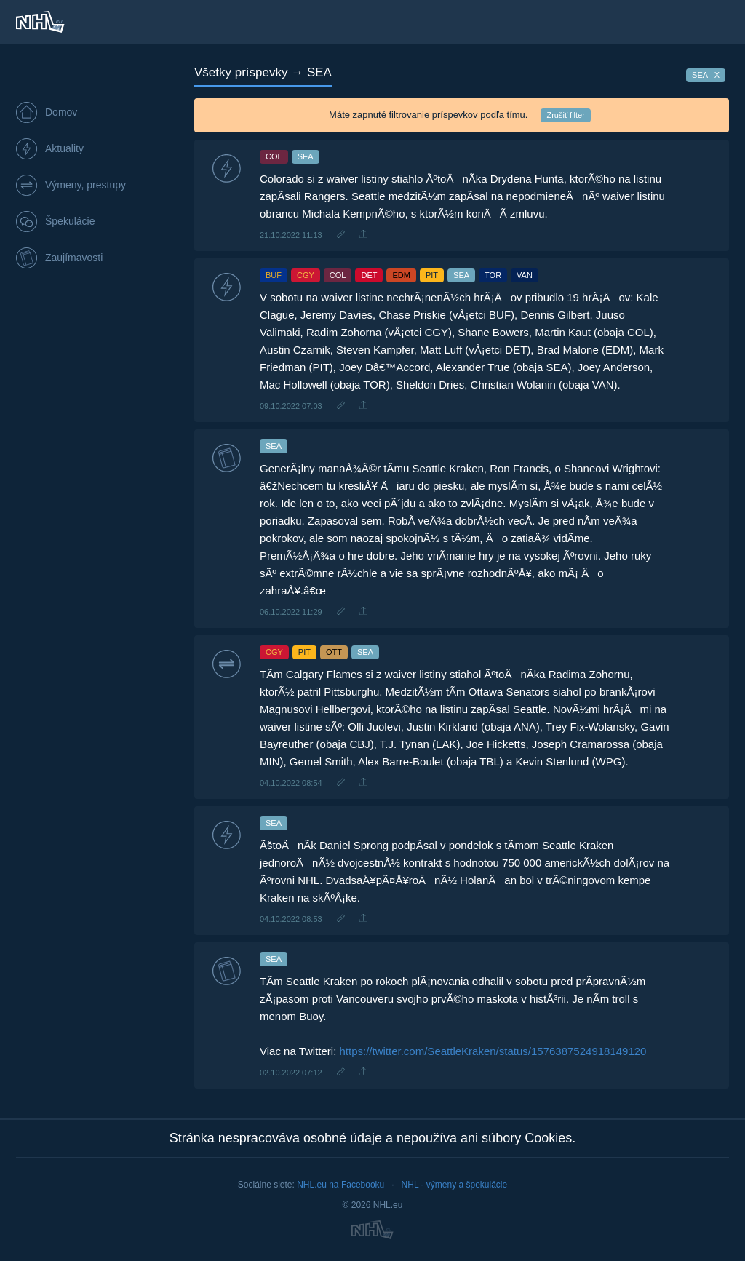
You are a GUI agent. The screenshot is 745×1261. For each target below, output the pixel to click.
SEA (306, 156)
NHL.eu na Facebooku (340, 1185)
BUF (274, 275)
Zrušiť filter (565, 115)
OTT (334, 652)
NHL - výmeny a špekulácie (455, 1185)
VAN (525, 275)
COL (274, 156)
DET (369, 275)
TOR (493, 275)
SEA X (706, 75)
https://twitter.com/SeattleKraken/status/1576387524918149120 (493, 1051)
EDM (401, 275)
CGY (305, 275)
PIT (432, 275)
